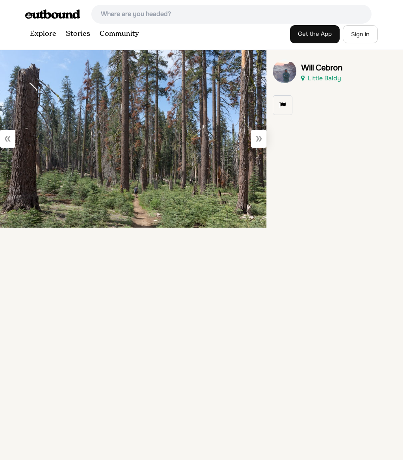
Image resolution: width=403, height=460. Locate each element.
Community (119, 33)
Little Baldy (321, 78)
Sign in (360, 34)
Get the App (315, 34)
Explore (43, 33)
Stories (78, 33)
